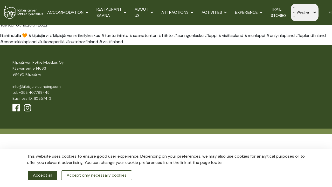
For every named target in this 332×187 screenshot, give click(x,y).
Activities (214, 12)
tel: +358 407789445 (31, 92)
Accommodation (67, 12)
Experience (248, 12)
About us (144, 12)
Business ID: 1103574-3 (31, 98)
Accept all (42, 175)
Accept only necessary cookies (97, 175)
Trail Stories (279, 12)
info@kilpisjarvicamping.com (36, 86)
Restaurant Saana (111, 12)
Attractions (177, 12)
